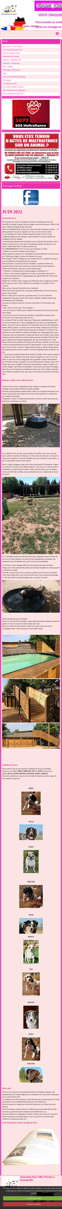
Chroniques (7, 80)
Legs (4, 73)
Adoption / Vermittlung (11, 63)
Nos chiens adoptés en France (13, 87)
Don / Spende (8, 67)
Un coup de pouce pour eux (12, 50)
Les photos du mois (10, 83)
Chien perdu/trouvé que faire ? (13, 94)
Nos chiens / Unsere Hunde (12, 46)
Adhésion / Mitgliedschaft (12, 60)
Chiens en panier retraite (11, 53)
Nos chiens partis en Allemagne (14, 90)
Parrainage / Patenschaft (11, 70)
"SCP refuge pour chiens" (24, 26)
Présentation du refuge (11, 56)
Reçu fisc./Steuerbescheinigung (14, 77)
